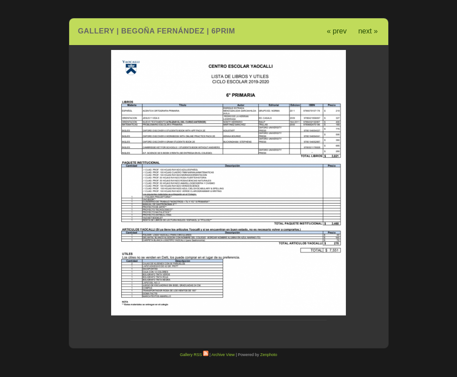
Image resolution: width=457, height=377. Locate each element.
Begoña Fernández (163, 31)
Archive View (223, 354)
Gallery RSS (194, 354)
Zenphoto (268, 354)
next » (368, 31)
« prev (336, 31)
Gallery (96, 31)
